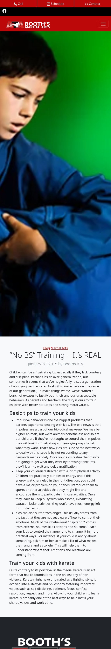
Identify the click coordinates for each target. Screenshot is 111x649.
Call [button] (18, 4)
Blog (46, 348)
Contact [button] (92, 4)
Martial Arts (59, 348)
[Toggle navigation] (103, 24)
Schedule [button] (55, 4)
